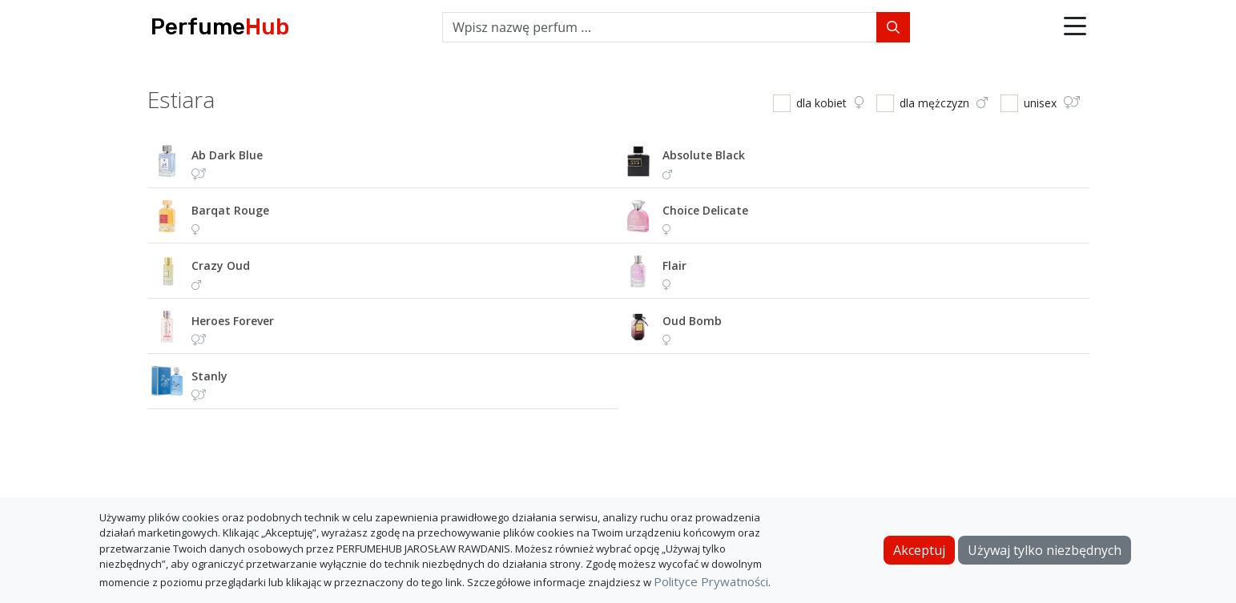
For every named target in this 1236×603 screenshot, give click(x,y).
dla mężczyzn (944, 103)
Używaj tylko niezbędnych (1044, 550)
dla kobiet (830, 103)
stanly (209, 376)
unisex (1052, 103)
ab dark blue (227, 155)
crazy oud (220, 265)
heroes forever (232, 320)
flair (674, 265)
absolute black (703, 155)
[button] (1075, 27)
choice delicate (705, 210)
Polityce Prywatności (711, 581)
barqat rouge (230, 210)
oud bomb (692, 320)
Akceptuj (919, 550)
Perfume (220, 27)
